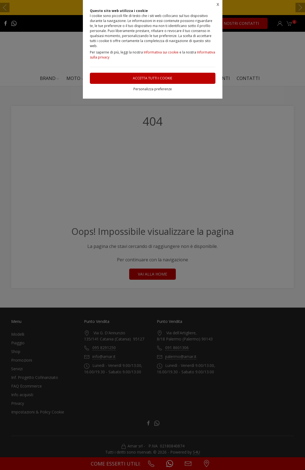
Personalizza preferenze (152, 89)
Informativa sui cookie (161, 52)
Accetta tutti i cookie (152, 78)
